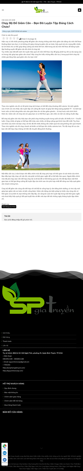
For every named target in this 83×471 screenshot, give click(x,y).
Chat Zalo (4, 453)
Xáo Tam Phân (7, 466)
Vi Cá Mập (60, 468)
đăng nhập (16, 220)
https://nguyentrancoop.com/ (13, 371)
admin (24, 31)
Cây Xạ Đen (23, 464)
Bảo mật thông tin (11, 392)
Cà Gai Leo (15, 464)
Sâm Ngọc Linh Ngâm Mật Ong (69, 466)
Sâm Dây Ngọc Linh (32, 466)
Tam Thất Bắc (75, 464)
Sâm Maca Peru (18, 466)
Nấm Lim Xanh (65, 464)
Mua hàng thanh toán (12, 405)
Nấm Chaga (55, 464)
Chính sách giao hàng (12, 397)
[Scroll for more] (41, 448)
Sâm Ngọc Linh (36, 468)
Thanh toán (7, 341)
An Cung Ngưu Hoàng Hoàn (48, 466)
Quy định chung (10, 388)
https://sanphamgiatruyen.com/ (14, 368)
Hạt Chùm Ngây (24, 468)
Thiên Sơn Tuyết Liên (49, 468)
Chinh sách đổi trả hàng (13, 401)
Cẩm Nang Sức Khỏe (8, 20)
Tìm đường (4, 447)
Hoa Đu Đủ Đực (44, 464)
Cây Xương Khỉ (33, 464)
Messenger (4, 460)
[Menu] (3, 10)
